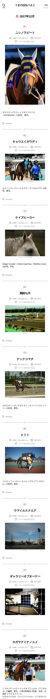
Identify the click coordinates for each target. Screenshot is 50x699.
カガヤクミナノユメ (25, 642)
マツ (25, 211)
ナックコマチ (25, 359)
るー (25, 26)
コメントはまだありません (26, 41)
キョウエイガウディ (25, 141)
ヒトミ (25, 434)
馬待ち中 (25, 293)
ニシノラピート (25, 32)
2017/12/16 (37, 647)
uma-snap (9, 123)
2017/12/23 (37, 364)
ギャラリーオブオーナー (25, 576)
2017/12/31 (37, 38)
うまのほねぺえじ (25, 5)
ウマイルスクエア (25, 510)
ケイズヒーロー (25, 217)
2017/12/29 (37, 147)
